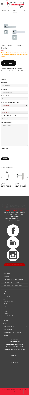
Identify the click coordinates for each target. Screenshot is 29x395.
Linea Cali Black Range (9, 315)
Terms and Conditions (14, 359)
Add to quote (8, 63)
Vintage (6, 320)
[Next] (28, 180)
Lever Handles (12, 10)
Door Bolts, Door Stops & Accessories (13, 279)
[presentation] (13, 153)
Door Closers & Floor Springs (11, 282)
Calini (4, 299)
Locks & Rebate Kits (8, 326)
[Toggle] (27, 273)
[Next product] (13, 14)
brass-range (6, 70)
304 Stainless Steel (8, 303)
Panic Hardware (7, 329)
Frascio (4, 306)
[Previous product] (16, 14)
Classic (6, 311)
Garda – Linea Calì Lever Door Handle (20, 185)
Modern (14, 12)
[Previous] (1, 180)
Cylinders (6, 276)
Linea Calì (20, 70)
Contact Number (5, 95)
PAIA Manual (14, 362)
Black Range (6, 273)
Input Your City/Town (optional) (9, 115)
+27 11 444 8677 (18, 344)
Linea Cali (22, 10)
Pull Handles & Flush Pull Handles (12, 332)
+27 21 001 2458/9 (17, 346)
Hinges (5, 291)
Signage (5, 335)
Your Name (4, 82)
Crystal (6, 313)
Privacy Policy (14, 355)
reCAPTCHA (4, 148)
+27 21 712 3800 (20, 349)
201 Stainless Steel (8, 301)
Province (3, 109)
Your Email (4, 89)
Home (4, 10)
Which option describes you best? (10, 102)
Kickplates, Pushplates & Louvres (12, 294)
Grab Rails (6, 288)
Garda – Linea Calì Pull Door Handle (6, 185)
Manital (4, 323)
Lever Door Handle (13, 70)
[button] (2, 4)
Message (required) (6, 122)
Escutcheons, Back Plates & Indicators (13, 285)
